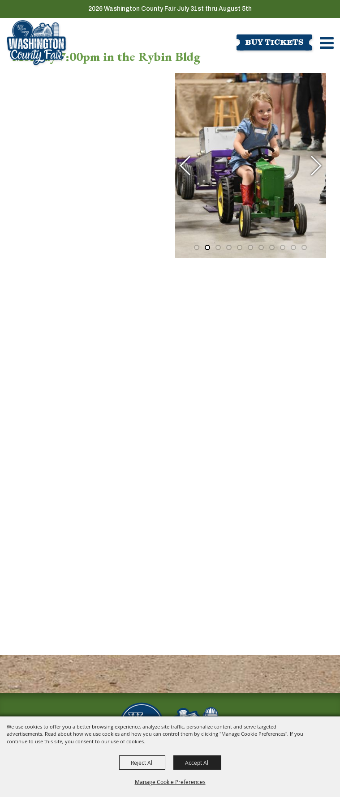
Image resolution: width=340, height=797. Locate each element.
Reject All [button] (142, 762)
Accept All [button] (197, 762)
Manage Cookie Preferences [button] (170, 781)
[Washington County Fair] (36, 43)
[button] (186, 161)
